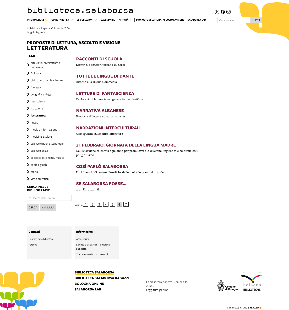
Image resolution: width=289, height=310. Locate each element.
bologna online (89, 284)
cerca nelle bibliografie (38, 188)
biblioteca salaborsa (94, 272)
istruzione (37, 108)
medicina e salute (41, 136)
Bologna (36, 73)
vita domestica (40, 179)
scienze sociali (39, 151)
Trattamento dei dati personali (92, 254)
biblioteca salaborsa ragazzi (102, 278)
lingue (34, 122)
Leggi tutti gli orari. (37, 32)
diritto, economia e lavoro (47, 80)
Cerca (33, 207)
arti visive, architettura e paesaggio (45, 65)
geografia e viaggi (41, 94)
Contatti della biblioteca (41, 239)
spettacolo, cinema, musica (47, 158)
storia (34, 172)
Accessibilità (82, 239)
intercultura (38, 101)
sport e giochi (39, 165)
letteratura (38, 115)
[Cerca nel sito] (233, 20)
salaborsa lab (88, 289)
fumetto (36, 87)
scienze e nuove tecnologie (47, 143)
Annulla (48, 207)
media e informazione (44, 129)
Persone (33, 244)
